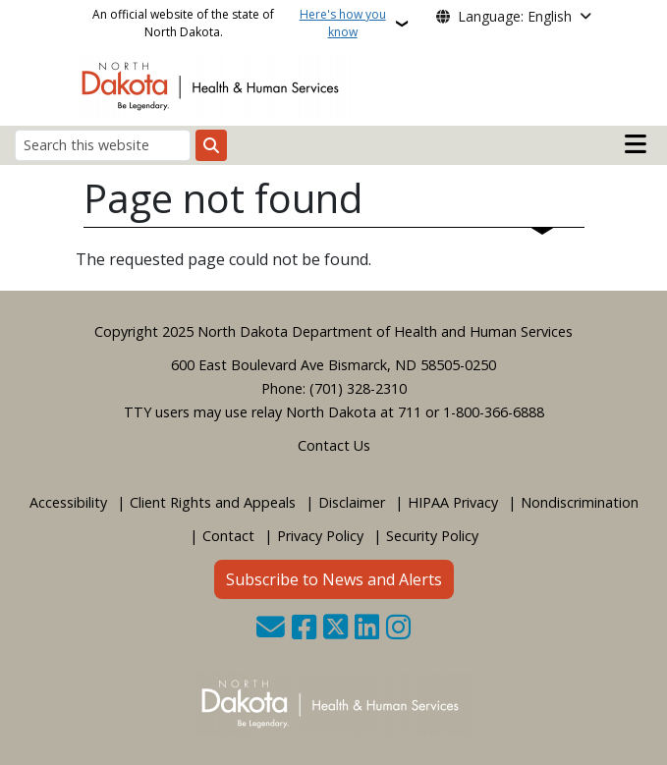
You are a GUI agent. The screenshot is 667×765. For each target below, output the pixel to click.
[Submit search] (211, 145)
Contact (228, 535)
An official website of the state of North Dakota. (241, 23)
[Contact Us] (270, 629)
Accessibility (68, 502)
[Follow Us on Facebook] (304, 629)
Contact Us (334, 445)
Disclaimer (351, 502)
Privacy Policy (320, 535)
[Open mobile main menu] (635, 144)
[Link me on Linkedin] (367, 629)
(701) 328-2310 (358, 388)
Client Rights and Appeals (213, 502)
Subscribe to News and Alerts (334, 579)
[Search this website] (103, 145)
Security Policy (432, 535)
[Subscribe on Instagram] (398, 629)
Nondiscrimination (580, 502)
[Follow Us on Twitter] (335, 629)
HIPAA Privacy (453, 502)
